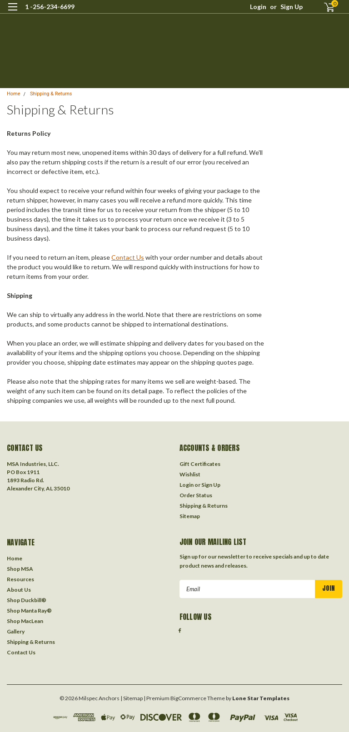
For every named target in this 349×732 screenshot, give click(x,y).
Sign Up (291, 6)
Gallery (16, 631)
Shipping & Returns (51, 94)
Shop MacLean (25, 621)
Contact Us (127, 257)
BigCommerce (188, 698)
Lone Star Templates (260, 698)
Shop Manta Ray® (29, 610)
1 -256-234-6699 (50, 6)
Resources (20, 579)
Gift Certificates (199, 463)
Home (13, 94)
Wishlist (189, 474)
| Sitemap (131, 698)
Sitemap (189, 516)
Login (258, 6)
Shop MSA (20, 568)
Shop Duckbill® (26, 600)
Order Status (195, 495)
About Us (19, 589)
